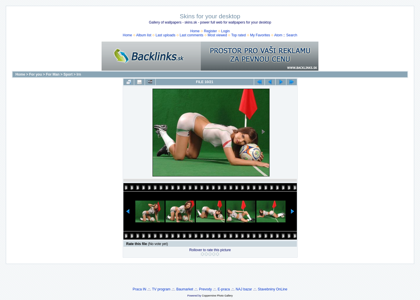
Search (291, 35)
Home (195, 31)
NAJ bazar (244, 289)
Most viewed (217, 35)
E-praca (224, 289)
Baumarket (184, 289)
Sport (67, 74)
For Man (53, 74)
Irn (79, 74)
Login (225, 31)
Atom (278, 35)
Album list (143, 35)
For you (35, 74)
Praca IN (139, 289)
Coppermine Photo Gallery (217, 295)
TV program (161, 289)
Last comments (191, 35)
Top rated (238, 35)
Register (210, 31)
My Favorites (260, 35)
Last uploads (165, 35)
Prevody (205, 289)
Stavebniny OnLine (272, 289)
